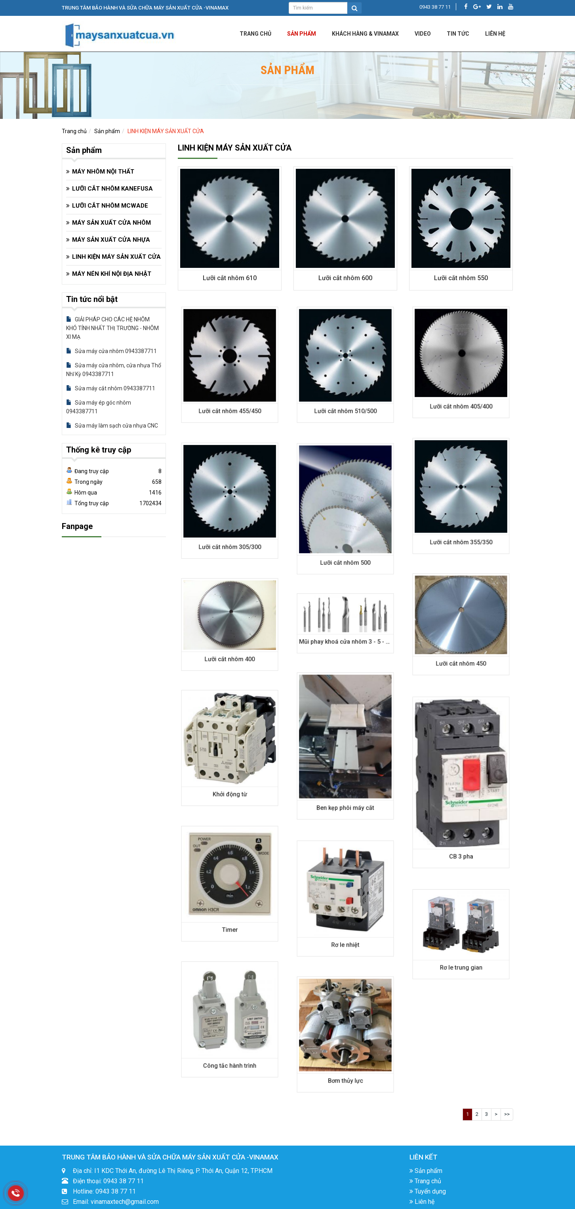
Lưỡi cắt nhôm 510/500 (345, 393)
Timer (229, 913)
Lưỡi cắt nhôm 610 (229, 278)
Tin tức (458, 34)
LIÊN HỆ (495, 34)
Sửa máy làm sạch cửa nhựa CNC (112, 425)
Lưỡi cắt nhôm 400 (229, 646)
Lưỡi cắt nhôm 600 (345, 278)
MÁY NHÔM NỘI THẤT (103, 171)
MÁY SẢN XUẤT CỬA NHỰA (111, 239)
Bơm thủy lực (345, 1063)
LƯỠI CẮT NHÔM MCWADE (110, 205)
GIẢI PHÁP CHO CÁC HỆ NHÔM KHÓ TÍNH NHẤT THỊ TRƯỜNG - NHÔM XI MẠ (112, 328)
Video (423, 34)
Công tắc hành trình (229, 1048)
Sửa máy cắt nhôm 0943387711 (110, 388)
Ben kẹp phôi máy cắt (345, 783)
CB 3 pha (461, 827)
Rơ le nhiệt (345, 927)
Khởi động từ (230, 777)
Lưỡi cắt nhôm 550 (460, 278)
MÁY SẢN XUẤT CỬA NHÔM (111, 222)
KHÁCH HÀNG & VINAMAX (365, 34)
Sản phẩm (301, 34)
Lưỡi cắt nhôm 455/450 (230, 393)
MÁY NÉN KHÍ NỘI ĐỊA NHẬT (111, 273)
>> (507, 1114)
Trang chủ (255, 34)
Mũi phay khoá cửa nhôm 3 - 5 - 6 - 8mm (350, 636)
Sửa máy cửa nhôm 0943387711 (111, 351)
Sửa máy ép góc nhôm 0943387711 (98, 406)
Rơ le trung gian (461, 956)
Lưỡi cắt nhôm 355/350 (461, 525)
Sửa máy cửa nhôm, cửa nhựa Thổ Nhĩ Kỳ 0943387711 (113, 369)
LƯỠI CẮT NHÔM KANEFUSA (112, 188)
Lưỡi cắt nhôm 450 (460, 649)
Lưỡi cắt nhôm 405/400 (461, 390)
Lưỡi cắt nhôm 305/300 (230, 529)
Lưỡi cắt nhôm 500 (345, 542)
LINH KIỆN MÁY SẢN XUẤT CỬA (166, 131)
